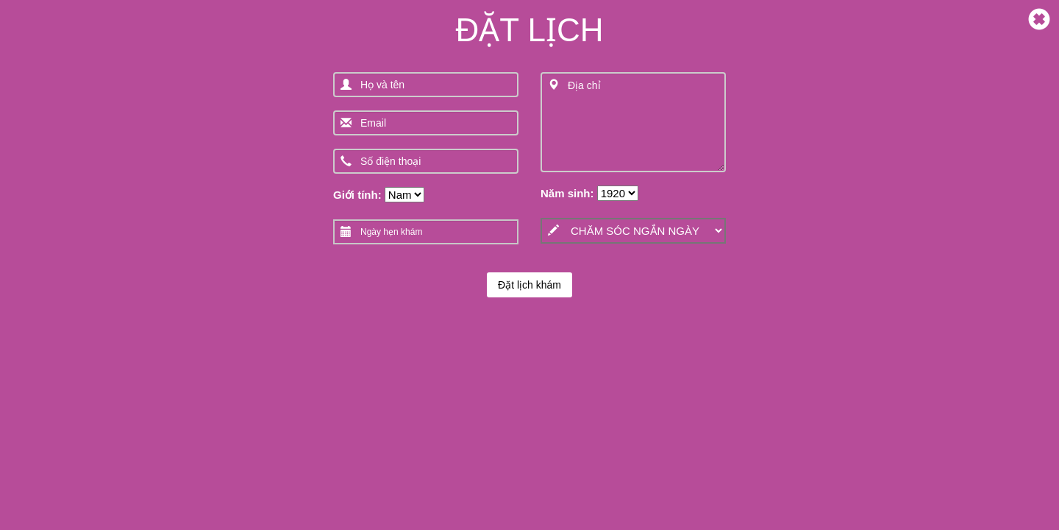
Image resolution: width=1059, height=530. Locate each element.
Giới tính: (357, 194)
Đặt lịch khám (529, 285)
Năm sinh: (567, 193)
